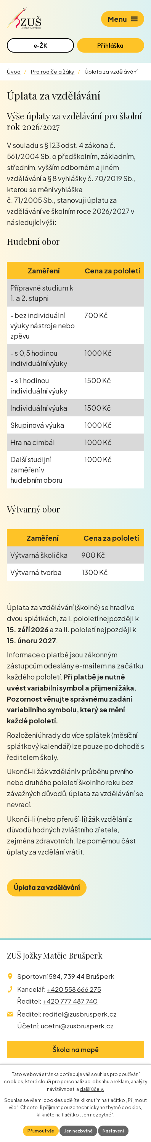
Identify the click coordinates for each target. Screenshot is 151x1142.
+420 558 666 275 (74, 989)
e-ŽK (41, 45)
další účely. (92, 1089)
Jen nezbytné (78, 1131)
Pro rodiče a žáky (52, 71)
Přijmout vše (40, 1131)
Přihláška (110, 45)
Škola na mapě (76, 1049)
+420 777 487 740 (70, 1001)
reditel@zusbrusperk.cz (80, 1014)
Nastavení (113, 1131)
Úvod (14, 71)
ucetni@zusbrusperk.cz (77, 1026)
